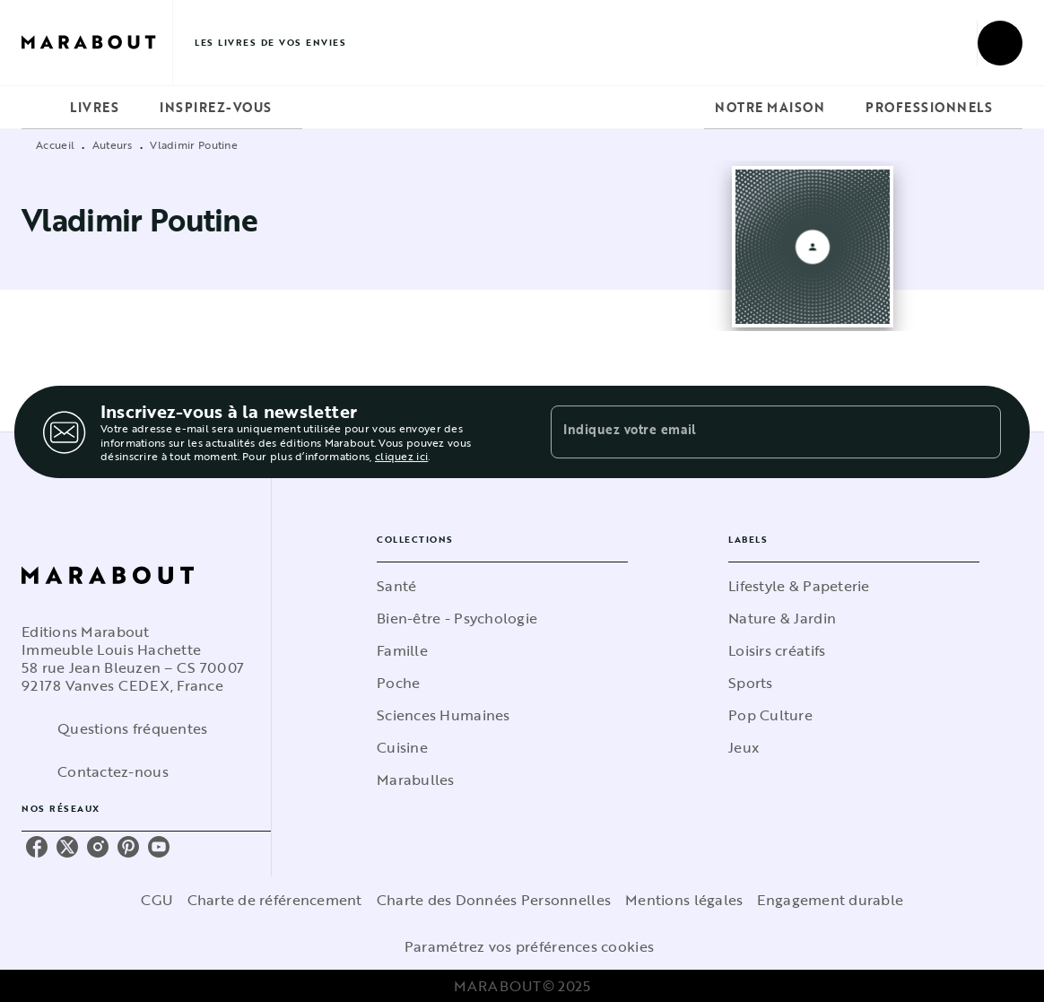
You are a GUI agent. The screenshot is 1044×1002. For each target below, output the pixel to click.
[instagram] (98, 847)
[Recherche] (1000, 43)
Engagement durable (830, 900)
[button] (502, 586)
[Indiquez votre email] (753, 431)
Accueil (55, 144)
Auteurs (112, 144)
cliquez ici (401, 457)
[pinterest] (128, 847)
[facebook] (37, 847)
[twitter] (67, 847)
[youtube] (159, 847)
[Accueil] (97, 42)
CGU (157, 900)
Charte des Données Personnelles (494, 900)
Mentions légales (684, 900)
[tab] (40, 107)
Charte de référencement (274, 900)
